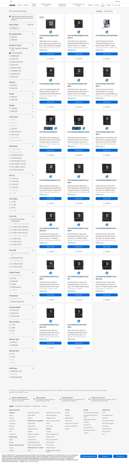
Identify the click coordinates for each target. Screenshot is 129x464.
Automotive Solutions (108, 420)
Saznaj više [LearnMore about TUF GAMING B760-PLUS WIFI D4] (50, 343)
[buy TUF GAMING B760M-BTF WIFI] (79, 85)
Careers (67, 429)
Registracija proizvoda (90, 419)
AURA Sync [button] (21, 368)
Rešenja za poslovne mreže (53, 412)
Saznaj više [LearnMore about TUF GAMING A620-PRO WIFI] (106, 150)
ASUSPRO (105, 418)
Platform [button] (21, 82)
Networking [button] (21, 146)
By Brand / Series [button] (21, 45)
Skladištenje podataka (33, 442)
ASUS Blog (105, 426)
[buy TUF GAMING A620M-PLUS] (49, 180)
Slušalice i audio (50, 437)
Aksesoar (11, 429)
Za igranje (11, 426)
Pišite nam (86, 422)
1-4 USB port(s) (17, 261)
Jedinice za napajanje (33, 434)
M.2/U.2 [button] (21, 175)
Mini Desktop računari (33, 412)
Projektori (11, 450)
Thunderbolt (16, 275)
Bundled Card (16, 299)
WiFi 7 (29, 450)
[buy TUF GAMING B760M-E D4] (106, 228)
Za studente (12, 423)
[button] (117, 1)
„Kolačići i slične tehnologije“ (31, 461)
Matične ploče (31, 423)
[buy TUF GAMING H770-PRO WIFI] (79, 326)
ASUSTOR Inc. (69, 420)
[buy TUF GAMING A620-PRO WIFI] (107, 133)
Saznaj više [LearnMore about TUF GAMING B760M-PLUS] (106, 198)
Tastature (48, 431)
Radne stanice (31, 415)
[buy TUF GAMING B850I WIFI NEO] (50, 36)
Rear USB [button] (21, 250)
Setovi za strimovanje (51, 439)
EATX (14, 126)
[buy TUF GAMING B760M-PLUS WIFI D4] (107, 278)
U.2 (13, 193)
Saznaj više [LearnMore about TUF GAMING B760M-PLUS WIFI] (78, 246)
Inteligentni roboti (51, 418)
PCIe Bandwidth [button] (21, 307)
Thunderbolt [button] (21, 296)
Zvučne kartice (31, 437)
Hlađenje (30, 431)
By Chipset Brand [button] (21, 34)
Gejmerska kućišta (32, 429)
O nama (67, 412)
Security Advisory (88, 427)
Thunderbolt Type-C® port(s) (20, 254)
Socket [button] (21, 94)
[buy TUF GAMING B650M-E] (48, 132)
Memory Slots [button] (21, 351)
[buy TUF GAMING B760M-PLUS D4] (79, 278)
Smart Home (49, 426)
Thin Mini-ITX (16, 140)
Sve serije (44, 406)
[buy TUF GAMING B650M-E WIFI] (79, 132)
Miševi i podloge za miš (52, 434)
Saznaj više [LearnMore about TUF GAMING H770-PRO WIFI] (78, 343)
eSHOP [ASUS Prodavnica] (20, 5)
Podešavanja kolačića (88, 456)
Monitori (11, 448)
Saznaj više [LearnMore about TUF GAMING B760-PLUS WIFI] (50, 295)
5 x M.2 (14, 190)
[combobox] (111, 11)
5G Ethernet (16, 152)
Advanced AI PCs (107, 429)
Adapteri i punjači (50, 447)
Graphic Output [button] (21, 272)
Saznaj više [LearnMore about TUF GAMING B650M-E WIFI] (78, 150)
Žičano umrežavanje (51, 415)
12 (13, 362)
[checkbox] (20, 120)
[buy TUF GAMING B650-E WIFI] (49, 84)
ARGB (14, 374)
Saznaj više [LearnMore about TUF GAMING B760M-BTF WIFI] (78, 102)
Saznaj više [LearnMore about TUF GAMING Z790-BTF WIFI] (106, 54)
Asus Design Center (107, 415)
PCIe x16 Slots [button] (21, 322)
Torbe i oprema (50, 442)
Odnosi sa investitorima (71, 426)
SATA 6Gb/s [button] (21, 199)
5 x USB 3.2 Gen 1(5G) (19, 236)
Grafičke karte (31, 426)
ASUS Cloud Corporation (72, 423)
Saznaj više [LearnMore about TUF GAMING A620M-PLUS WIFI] (78, 198)
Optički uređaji (31, 439)
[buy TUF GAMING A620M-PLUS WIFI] (79, 181)
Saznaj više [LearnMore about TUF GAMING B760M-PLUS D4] (78, 295)
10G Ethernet (16, 149)
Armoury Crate (106, 431)
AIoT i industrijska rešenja (52, 420)
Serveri (48, 423)
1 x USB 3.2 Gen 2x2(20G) (20, 224)
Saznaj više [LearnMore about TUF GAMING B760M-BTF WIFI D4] (50, 246)
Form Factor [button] (21, 117)
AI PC (10, 431)
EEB (13, 120)
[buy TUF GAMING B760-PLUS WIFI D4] (50, 326)
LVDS (14, 290)
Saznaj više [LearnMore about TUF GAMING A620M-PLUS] (50, 198)
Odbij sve (105, 456)
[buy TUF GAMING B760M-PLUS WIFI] (79, 229)
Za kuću (11, 415)
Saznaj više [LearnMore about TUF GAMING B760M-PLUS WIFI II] (78, 54)
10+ (13, 211)
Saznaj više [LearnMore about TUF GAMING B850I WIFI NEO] (50, 54)
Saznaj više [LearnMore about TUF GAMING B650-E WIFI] (50, 102)
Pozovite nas (87, 425)
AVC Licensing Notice (108, 423)
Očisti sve (30, 24)
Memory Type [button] (21, 339)
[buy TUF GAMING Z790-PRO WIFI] (107, 85)
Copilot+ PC (12, 434)
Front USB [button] (21, 216)
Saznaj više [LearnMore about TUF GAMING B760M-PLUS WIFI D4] (106, 295)
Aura (103, 434)
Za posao (11, 418)
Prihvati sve (120, 456)
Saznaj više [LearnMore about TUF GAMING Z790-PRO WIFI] (106, 102)
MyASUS (86, 433)
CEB (13, 123)
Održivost (67, 415)
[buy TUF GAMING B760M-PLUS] (106, 180)
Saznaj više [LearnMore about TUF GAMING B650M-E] (50, 150)
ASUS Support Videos (89, 430)
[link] (12, 5)
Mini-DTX (15, 137)
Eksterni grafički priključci (34, 445)
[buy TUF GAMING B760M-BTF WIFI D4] (50, 229)
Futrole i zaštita (50, 445)
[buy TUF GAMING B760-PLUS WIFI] (50, 278)
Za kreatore (12, 421)
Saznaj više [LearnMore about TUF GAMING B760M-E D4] (106, 246)
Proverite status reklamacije (91, 412)
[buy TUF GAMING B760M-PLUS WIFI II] (79, 36)
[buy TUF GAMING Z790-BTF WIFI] (107, 35)
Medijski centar (69, 418)
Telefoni (11, 439)
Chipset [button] (21, 105)
